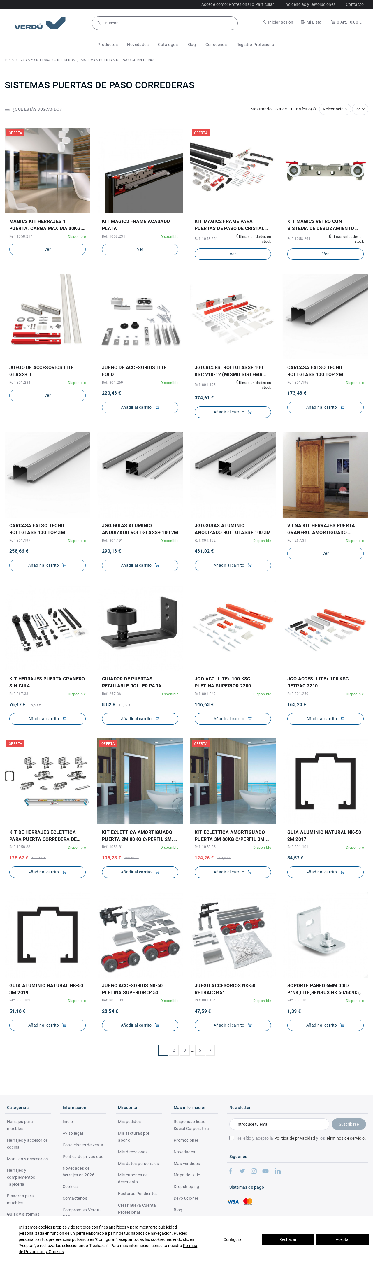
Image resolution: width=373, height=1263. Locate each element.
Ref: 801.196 (298, 382)
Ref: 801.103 (112, 1000)
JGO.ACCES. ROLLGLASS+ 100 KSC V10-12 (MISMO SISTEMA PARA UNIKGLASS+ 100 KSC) (229, 371)
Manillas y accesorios (27, 1159)
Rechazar (288, 1239)
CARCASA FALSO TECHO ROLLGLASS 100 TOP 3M (37, 529)
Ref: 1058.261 (299, 239)
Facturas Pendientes (138, 1193)
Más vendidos (187, 1163)
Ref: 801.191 (112, 540)
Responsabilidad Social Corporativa (191, 1125)
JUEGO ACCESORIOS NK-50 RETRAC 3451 (225, 989)
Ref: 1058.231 (113, 236)
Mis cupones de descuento (133, 1178)
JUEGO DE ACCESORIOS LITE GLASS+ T (41, 371)
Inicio (68, 1121)
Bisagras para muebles (20, 1199)
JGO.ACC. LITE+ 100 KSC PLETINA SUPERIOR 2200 (223, 682)
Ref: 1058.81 (112, 847)
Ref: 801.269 (112, 382)
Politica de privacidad (83, 1156)
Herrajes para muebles (20, 1125)
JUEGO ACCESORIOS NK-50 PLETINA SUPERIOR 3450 (132, 989)
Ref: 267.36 (111, 694)
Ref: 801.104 (205, 1000)
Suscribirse (349, 1124)
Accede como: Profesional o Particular (237, 4)
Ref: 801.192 (205, 540)
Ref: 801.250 (298, 694)
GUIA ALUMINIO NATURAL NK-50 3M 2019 (46, 989)
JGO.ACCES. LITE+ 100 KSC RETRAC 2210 (318, 682)
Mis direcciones (132, 1152)
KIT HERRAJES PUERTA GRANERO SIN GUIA (47, 682)
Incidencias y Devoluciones (309, 4)
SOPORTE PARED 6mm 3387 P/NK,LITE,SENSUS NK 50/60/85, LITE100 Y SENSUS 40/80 (323, 989)
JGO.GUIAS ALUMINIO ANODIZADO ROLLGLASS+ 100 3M (233, 529)
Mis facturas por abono (133, 1137)
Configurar (233, 1239)
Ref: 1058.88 (20, 847)
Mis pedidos (129, 1121)
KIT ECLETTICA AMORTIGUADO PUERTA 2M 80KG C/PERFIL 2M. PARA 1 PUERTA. (137, 836)
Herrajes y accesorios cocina (27, 1144)
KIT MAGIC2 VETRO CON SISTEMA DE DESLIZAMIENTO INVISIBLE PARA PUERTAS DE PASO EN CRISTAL (320, 225)
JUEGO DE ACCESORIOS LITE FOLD (134, 371)
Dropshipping (186, 1186)
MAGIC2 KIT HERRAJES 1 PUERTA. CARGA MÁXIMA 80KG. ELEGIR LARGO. (45, 225)
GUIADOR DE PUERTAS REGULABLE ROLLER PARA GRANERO (131, 683)
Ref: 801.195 (205, 385)
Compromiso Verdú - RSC (82, 1213)
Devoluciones (186, 1198)
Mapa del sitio (187, 1175)
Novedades (184, 1152)
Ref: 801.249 (205, 694)
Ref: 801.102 (20, 1000)
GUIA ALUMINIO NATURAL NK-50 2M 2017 (324, 835)
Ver (47, 249)
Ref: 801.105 (298, 1000)
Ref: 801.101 (298, 847)
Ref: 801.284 (20, 382)
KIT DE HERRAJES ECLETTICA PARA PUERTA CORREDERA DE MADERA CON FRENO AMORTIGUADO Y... (43, 836)
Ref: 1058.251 (206, 239)
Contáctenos (75, 1198)
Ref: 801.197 (20, 540)
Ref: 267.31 (296, 540)
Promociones (186, 1140)
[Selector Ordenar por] (335, 109)
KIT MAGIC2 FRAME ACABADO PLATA (136, 225)
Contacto (355, 4)
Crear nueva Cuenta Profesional (137, 1209)
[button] (107, 44)
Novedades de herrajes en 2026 (78, 1172)
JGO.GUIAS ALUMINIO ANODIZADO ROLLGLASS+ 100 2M (140, 529)
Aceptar (343, 1239)
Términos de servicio (345, 1138)
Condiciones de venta (83, 1145)
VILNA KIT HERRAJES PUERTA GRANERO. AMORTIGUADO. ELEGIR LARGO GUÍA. (321, 529)
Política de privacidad (294, 1138)
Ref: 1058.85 (205, 847)
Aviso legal (73, 1133)
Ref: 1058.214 (21, 236)
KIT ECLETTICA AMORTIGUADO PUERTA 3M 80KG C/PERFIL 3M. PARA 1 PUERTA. (230, 836)
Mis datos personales (138, 1163)
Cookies (70, 1186)
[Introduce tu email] (279, 1124)
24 (360, 109)
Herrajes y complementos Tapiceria (21, 1177)
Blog (178, 1210)
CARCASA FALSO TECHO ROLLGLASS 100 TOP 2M (315, 371)
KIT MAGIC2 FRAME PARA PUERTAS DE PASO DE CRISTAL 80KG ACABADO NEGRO (229, 225)
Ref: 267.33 (18, 694)
